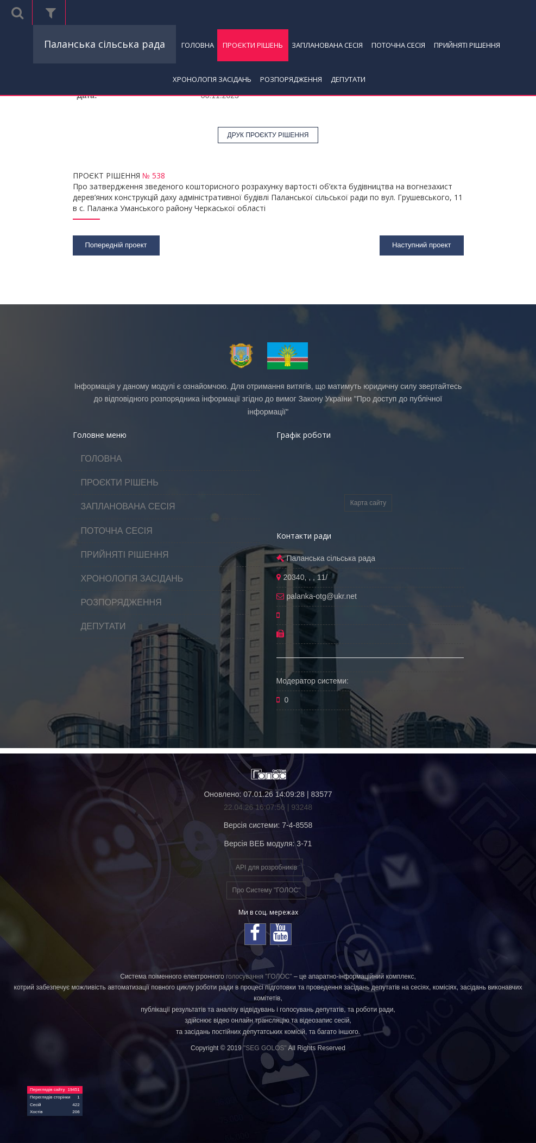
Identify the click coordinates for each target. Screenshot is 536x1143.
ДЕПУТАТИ (348, 79)
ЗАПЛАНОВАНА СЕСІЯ (327, 45)
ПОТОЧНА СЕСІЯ (398, 45)
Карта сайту (368, 503)
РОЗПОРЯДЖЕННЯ (291, 79)
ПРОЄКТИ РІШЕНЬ (253, 45)
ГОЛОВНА (197, 45)
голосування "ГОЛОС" (259, 976)
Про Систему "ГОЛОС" (266, 890)
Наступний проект (421, 245)
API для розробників (266, 867)
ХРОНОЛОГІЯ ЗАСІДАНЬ (212, 79)
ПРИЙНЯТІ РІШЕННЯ (467, 45)
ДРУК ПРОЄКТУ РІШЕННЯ (268, 135)
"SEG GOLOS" (265, 1048)
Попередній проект (116, 245)
